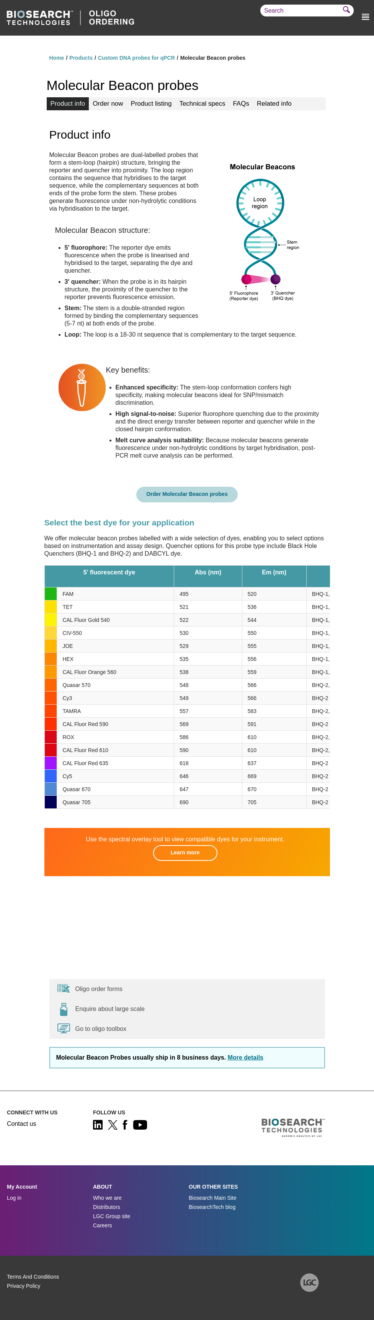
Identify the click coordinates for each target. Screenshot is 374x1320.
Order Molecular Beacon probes (186, 494)
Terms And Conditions (33, 1277)
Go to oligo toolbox (91, 1028)
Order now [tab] (108, 103)
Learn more (184, 852)
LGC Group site (111, 1216)
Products (81, 58)
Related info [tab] (274, 103)
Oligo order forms (90, 988)
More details (245, 1057)
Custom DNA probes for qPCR (136, 58)
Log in (14, 1198)
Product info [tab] (68, 103)
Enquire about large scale (101, 1009)
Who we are (107, 1198)
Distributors (106, 1207)
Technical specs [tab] (202, 103)
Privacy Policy (23, 1286)
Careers (102, 1225)
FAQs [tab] (241, 103)
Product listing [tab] (151, 103)
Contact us (21, 1123)
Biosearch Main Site (213, 1198)
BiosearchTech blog (212, 1207)
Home (56, 58)
